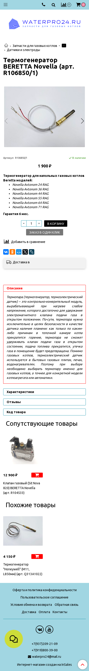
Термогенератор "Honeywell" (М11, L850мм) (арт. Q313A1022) (22, 569)
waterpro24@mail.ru (46, 656)
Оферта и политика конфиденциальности (45, 590)
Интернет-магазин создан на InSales (44, 664)
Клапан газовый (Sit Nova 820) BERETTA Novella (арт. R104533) (21, 488)
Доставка (29, 612)
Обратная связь (66, 604)
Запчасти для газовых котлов (35, 46)
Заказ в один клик (44, 232)
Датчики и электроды (23, 50)
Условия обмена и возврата (31, 604)
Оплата (44, 612)
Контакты (60, 612)
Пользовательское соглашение (44, 597)
